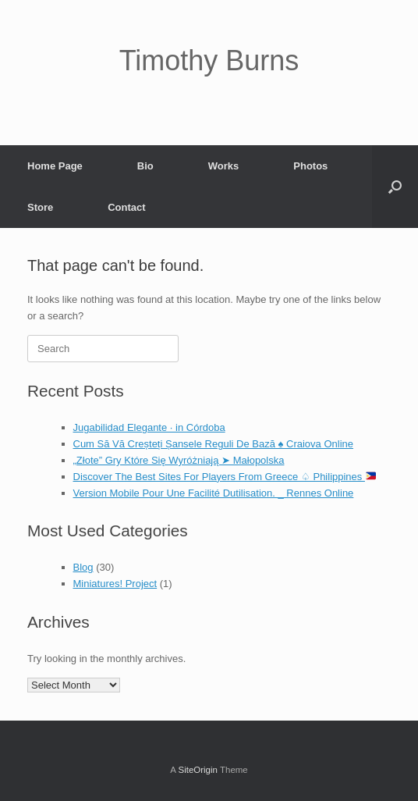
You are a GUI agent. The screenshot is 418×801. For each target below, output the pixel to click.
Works (223, 166)
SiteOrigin (198, 769)
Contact (126, 207)
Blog (83, 567)
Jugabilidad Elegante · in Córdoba (149, 427)
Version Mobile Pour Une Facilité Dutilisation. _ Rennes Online (213, 493)
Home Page (55, 166)
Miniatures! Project (115, 583)
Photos (310, 166)
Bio (145, 166)
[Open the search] (395, 186)
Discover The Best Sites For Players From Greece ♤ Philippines (224, 476)
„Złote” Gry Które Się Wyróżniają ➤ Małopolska (179, 460)
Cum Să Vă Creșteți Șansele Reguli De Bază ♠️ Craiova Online (213, 444)
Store (40, 207)
